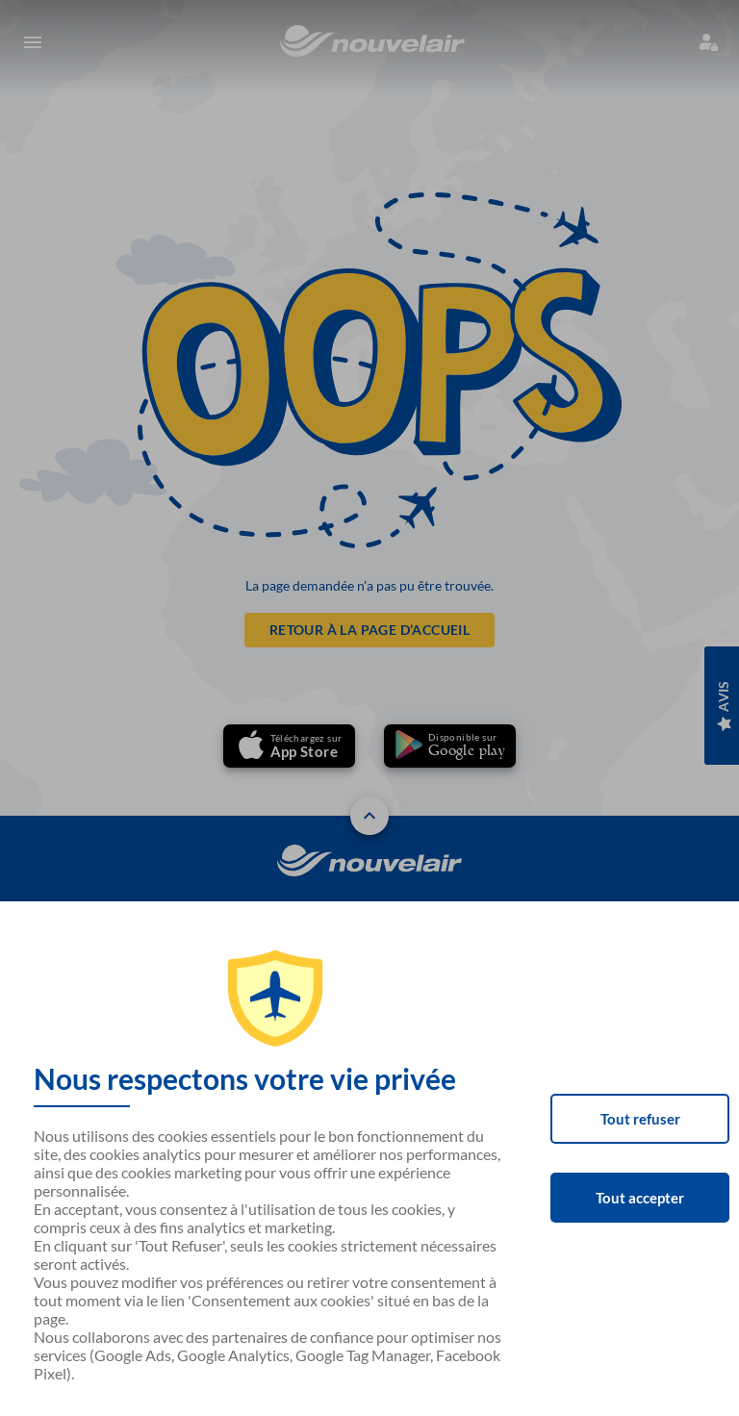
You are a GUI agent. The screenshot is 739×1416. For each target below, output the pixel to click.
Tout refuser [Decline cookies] (640, 1118)
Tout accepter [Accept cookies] (640, 1197)
